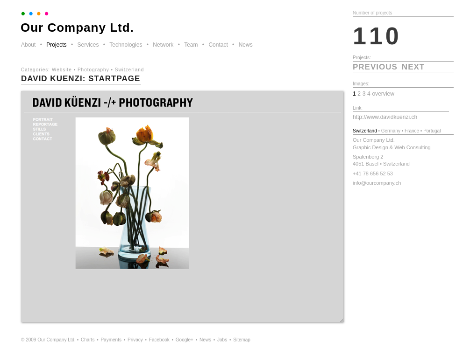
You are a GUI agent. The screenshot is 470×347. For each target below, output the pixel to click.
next (413, 66)
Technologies (125, 45)
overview (383, 93)
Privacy (135, 339)
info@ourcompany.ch (377, 183)
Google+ (184, 339)
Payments (110, 339)
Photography (93, 69)
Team (191, 45)
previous (375, 66)
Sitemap (241, 339)
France (412, 130)
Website (62, 69)
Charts (87, 339)
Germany (390, 130)
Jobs (222, 339)
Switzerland (129, 69)
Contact (218, 45)
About (28, 45)
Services (88, 45)
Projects (56, 45)
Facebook (159, 339)
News (246, 45)
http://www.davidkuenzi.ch (385, 117)
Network (163, 45)
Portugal (432, 130)
